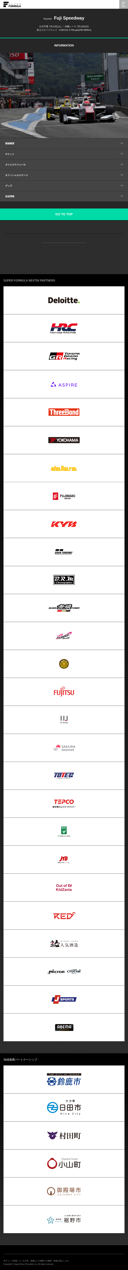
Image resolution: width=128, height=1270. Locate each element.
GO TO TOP (64, 214)
